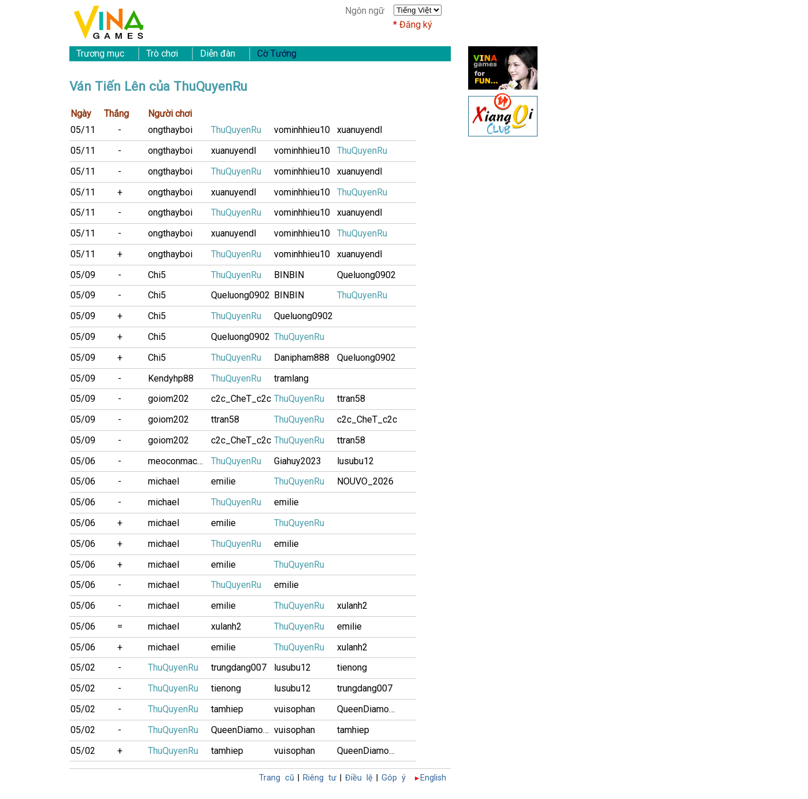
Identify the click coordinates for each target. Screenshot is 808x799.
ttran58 (351, 398)
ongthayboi (170, 129)
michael (163, 481)
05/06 (83, 461)
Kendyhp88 (171, 378)
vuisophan (294, 709)
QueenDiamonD (368, 709)
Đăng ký (415, 24)
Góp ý (393, 778)
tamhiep (227, 709)
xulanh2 (352, 605)
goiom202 (168, 398)
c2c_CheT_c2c (241, 398)
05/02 (83, 667)
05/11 (83, 129)
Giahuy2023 (297, 461)
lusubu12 (355, 461)
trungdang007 (238, 667)
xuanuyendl (359, 129)
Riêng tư (319, 778)
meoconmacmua (179, 461)
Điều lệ (359, 778)
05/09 (83, 274)
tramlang (291, 378)
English (433, 778)
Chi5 (157, 274)
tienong (352, 667)
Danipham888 (301, 357)
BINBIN (289, 274)
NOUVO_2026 (365, 481)
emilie (223, 481)
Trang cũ (276, 778)
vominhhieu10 (302, 129)
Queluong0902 (366, 274)
